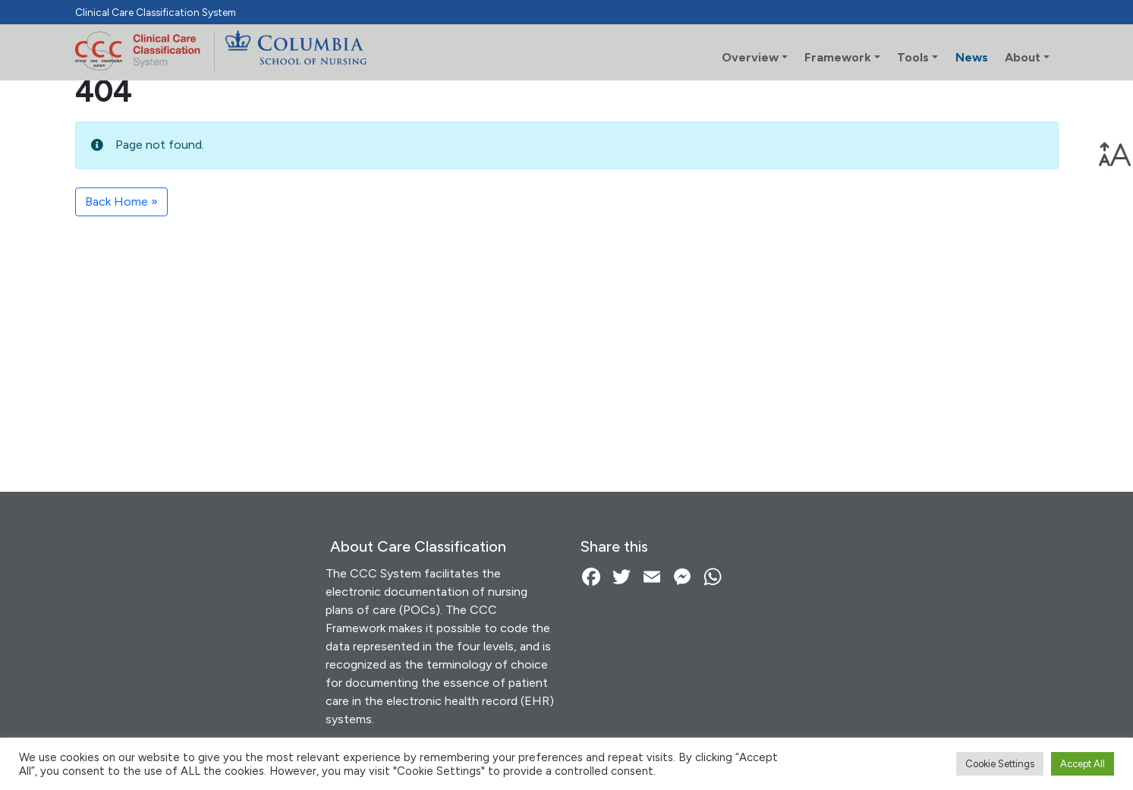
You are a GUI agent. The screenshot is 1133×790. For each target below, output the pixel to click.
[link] (1115, 155)
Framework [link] (837, 57)
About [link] (1022, 57)
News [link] (971, 57)
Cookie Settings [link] (999, 764)
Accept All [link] (1082, 764)
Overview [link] (750, 57)
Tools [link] (913, 57)
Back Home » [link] (121, 201)
